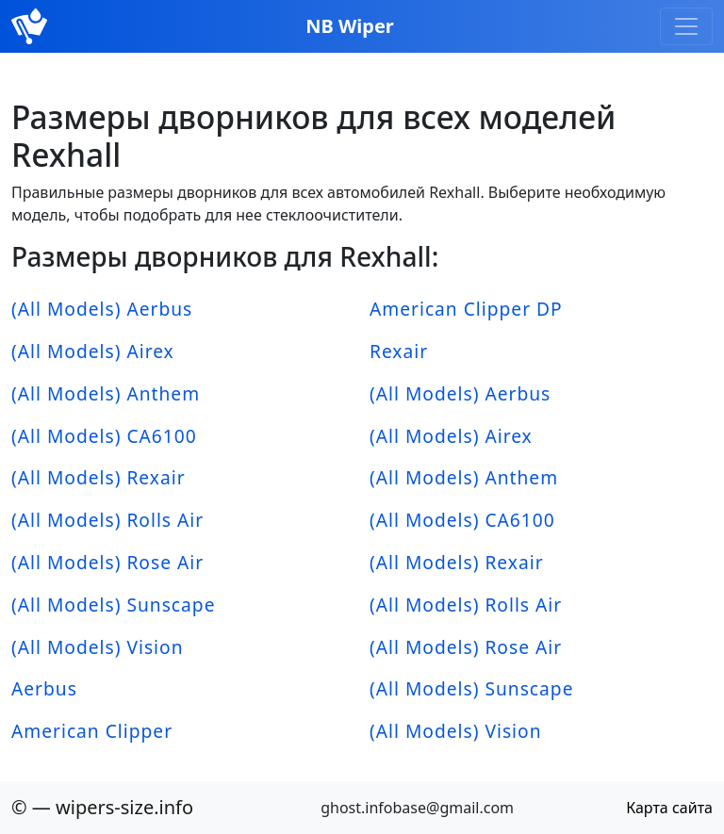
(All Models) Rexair (98, 477)
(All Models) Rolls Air (107, 519)
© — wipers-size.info (102, 807)
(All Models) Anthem (105, 393)
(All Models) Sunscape (113, 604)
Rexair (399, 351)
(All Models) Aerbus (101, 308)
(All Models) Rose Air (107, 562)
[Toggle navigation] (686, 26)
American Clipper (92, 731)
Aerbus (44, 688)
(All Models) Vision (97, 647)
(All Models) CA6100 (104, 436)
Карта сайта (669, 807)
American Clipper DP (466, 308)
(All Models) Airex (92, 351)
